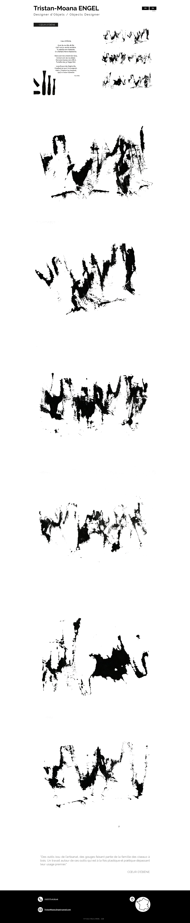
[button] (152, 8)
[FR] (145, 8)
